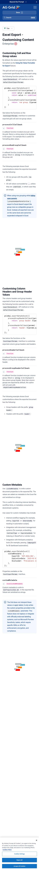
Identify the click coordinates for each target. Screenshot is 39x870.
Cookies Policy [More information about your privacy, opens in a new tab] (7, 851)
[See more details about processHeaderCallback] (3, 353)
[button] (19, 18)
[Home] (11, 7)
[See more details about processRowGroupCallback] (3, 149)
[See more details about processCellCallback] (3, 128)
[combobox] (8, 28)
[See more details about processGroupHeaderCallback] (3, 372)
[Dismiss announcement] (36, 2)
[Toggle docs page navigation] (19, 13)
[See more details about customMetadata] (3, 584)
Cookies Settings (19, 855)
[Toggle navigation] (35, 7)
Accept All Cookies (19, 867)
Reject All (19, 861)
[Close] (36, 841)
